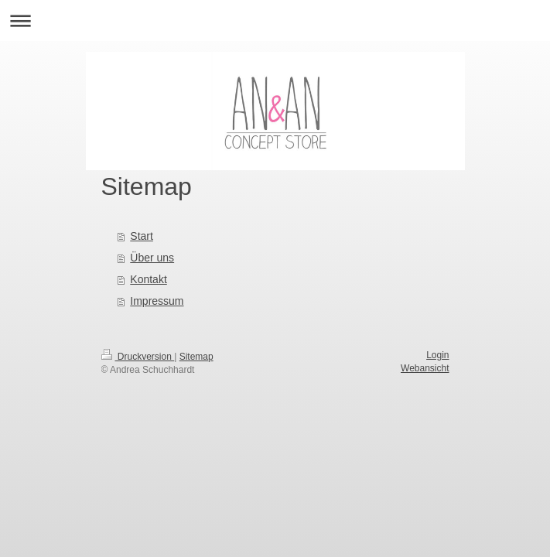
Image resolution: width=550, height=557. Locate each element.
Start (141, 236)
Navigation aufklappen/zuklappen (275, 20)
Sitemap (196, 356)
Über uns (152, 257)
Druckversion (138, 356)
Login (437, 355)
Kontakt (148, 279)
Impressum (156, 301)
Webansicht (425, 368)
